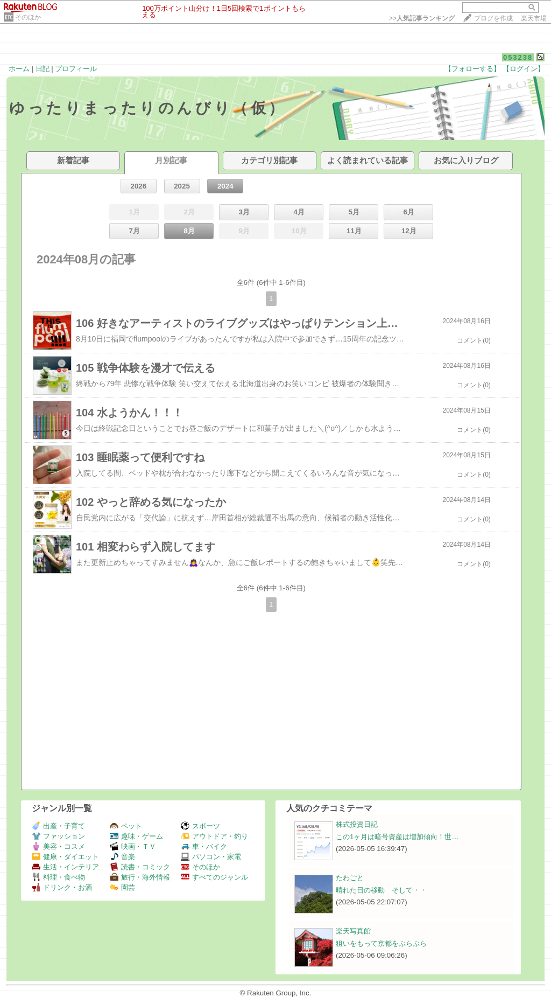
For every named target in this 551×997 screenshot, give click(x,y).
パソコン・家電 (211, 857)
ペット (126, 826)
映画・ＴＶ (133, 846)
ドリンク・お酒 (62, 887)
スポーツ (200, 826)
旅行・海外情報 (140, 877)
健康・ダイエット (65, 857)
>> (422, 18)
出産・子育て (58, 826)
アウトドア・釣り (214, 836)
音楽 (122, 857)
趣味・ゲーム (136, 836)
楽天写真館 (353, 931)
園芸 (122, 887)
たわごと (350, 878)
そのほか (28, 17)
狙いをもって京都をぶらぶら (381, 943)
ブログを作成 (493, 18)
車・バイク (204, 846)
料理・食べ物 (58, 877)
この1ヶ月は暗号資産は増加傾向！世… (397, 837)
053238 (518, 57)
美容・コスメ (58, 846)
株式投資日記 (357, 824)
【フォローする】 (472, 69)
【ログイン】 (524, 69)
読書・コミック (140, 867)
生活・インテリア (65, 867)
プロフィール (76, 69)
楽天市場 (534, 18)
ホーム (19, 69)
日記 (43, 69)
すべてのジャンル (214, 877)
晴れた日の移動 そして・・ (381, 890)
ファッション (58, 836)
